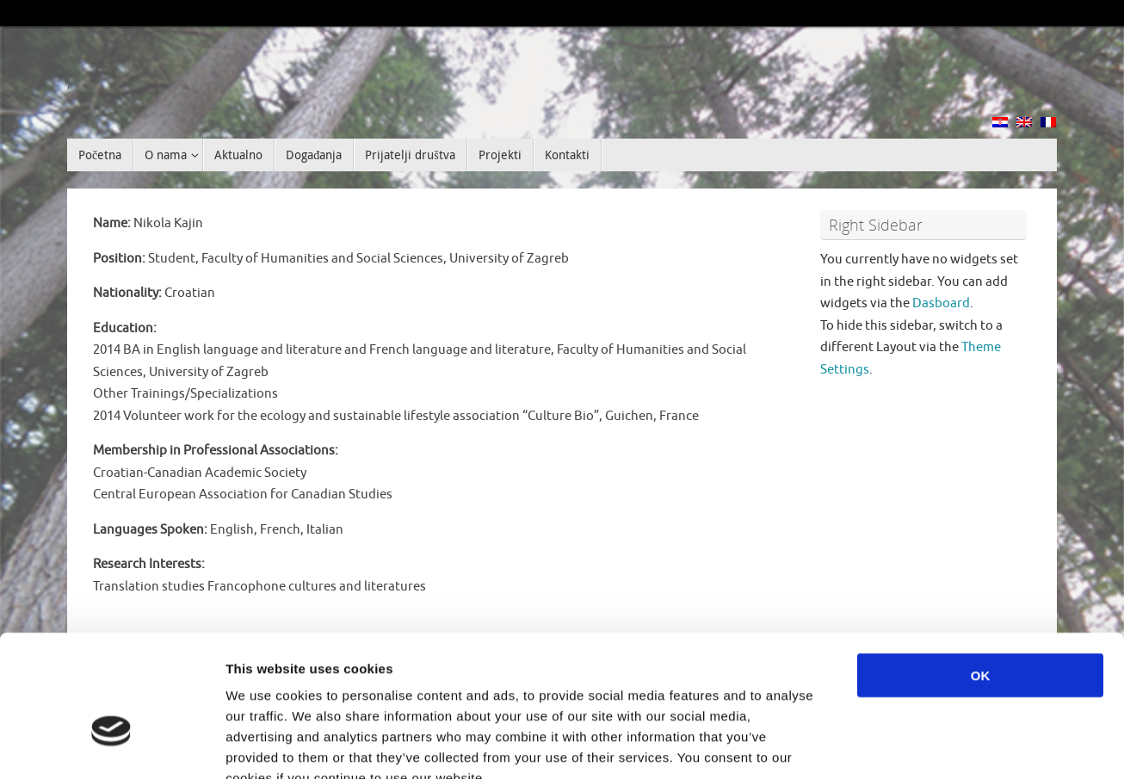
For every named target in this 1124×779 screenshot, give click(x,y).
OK (981, 573)
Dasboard (941, 303)
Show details (903, 745)
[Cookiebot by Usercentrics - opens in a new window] (111, 745)
